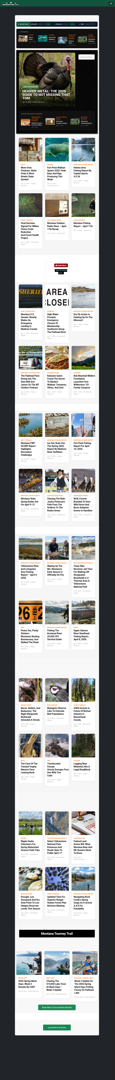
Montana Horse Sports (30, 495)
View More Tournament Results (57, 1007)
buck (23, 760)
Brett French (26, 440)
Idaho (23, 164)
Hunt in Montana (28, 311)
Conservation (79, 838)
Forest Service (27, 220)
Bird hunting (52, 705)
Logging (77, 760)
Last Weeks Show (54, 220)
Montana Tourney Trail (84, 978)
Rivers (23, 838)
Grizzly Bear (26, 705)
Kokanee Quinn (53, 373)
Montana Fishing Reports (84, 164)
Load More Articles (57, 1027)
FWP (22, 627)
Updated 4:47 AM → (90, 24)
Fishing (50, 164)
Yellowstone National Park (85, 563)
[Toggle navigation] (111, 4)
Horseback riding (81, 495)
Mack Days (22, 978)
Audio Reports (79, 220)
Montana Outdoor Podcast (32, 373)
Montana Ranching (55, 495)
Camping (50, 311)
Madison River (26, 894)
